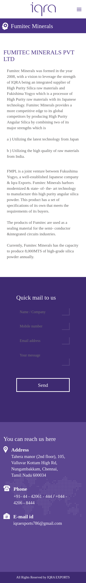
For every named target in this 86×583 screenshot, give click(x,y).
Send (43, 385)
